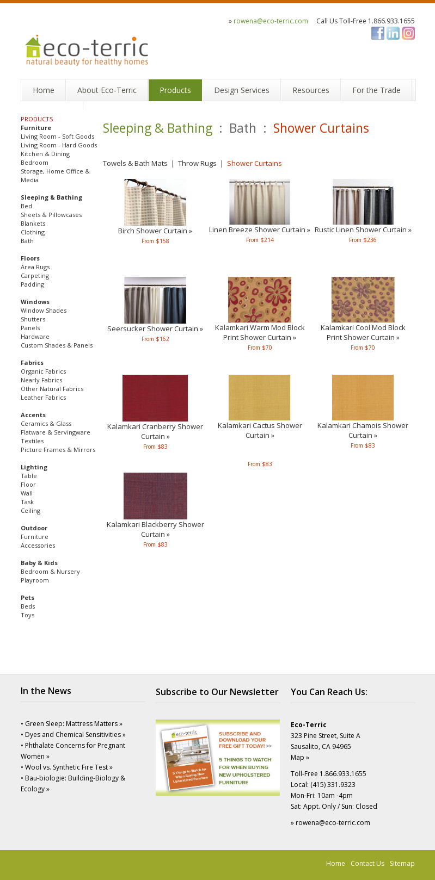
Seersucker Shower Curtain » (155, 328)
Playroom (35, 580)
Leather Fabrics (43, 397)
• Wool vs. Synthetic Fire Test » (67, 767)
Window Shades (43, 310)
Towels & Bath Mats (135, 163)
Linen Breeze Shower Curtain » (259, 229)
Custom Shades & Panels (57, 345)
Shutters (33, 319)
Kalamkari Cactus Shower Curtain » (260, 430)
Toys (27, 615)
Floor (28, 484)
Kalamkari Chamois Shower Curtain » (362, 430)
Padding (32, 284)
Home (335, 863)
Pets (27, 597)
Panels (30, 328)
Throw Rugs (197, 163)
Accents (33, 415)
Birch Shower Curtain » (155, 231)
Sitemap (402, 863)
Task (27, 502)
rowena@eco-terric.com (271, 21)
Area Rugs (35, 267)
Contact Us (367, 863)
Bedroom (34, 162)
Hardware (35, 336)
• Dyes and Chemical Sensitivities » (73, 734)
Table (29, 476)
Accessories (38, 545)
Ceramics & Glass (46, 423)
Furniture (36, 127)
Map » (300, 757)
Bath (27, 241)
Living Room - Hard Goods (59, 145)
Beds (28, 606)
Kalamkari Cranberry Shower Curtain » (155, 431)
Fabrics (32, 362)
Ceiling (30, 510)
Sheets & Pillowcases (51, 214)
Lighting (34, 467)
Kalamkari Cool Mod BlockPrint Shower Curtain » (363, 332)
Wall (27, 493)
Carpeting (35, 275)
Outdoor (34, 528)
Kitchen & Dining (45, 154)
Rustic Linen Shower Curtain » (363, 229)
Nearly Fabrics (41, 380)
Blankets (33, 223)
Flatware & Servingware (55, 432)
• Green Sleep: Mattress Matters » (71, 723)
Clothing (33, 232)
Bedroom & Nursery (50, 571)
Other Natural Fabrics (52, 389)
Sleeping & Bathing (51, 197)
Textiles (32, 441)
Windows (35, 302)
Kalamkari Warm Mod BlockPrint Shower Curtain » (260, 332)
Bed (26, 206)
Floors (30, 258)
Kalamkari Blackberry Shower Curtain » (155, 529)
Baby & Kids (39, 563)
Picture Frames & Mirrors (58, 449)
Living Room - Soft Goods (57, 136)
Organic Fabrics (43, 371)
